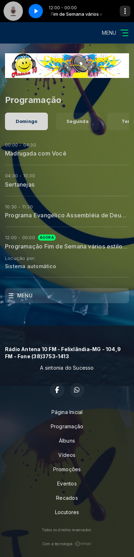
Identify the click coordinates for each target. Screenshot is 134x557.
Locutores (67, 512)
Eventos (66, 483)
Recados (67, 498)
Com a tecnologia (67, 543)
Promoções (67, 469)
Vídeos (66, 455)
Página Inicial (67, 412)
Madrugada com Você (35, 153)
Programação (67, 426)
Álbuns (67, 441)
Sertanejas (20, 184)
